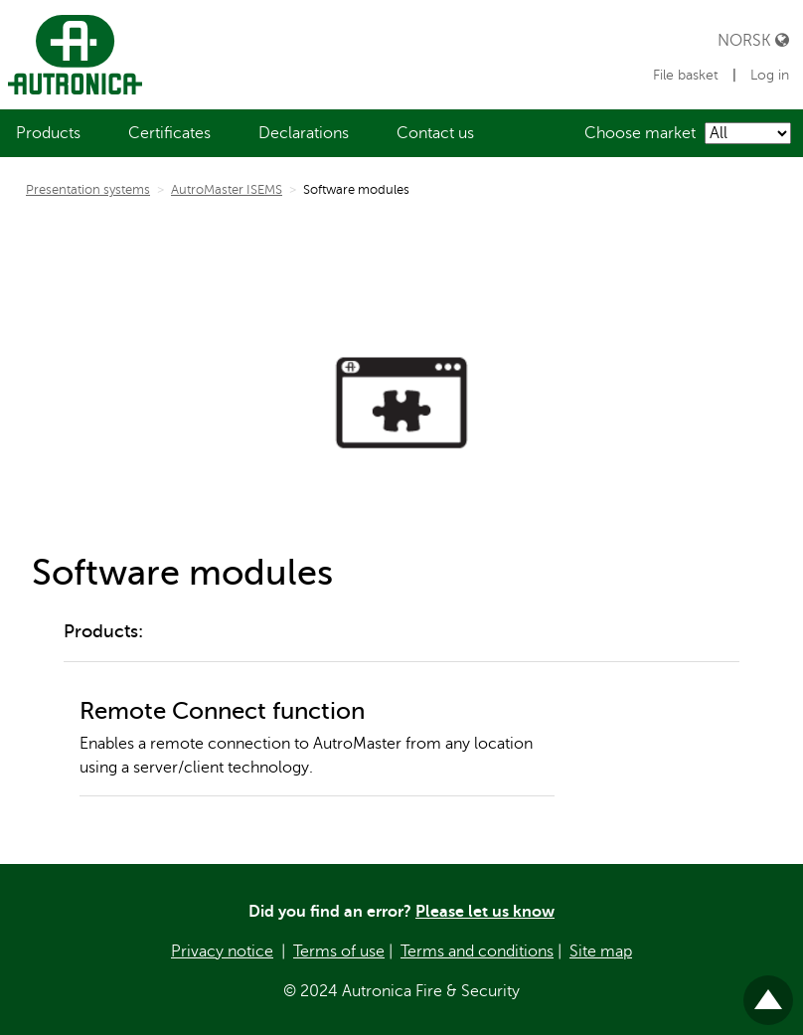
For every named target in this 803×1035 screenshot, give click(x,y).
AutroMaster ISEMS (226, 190)
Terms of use (339, 951)
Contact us (435, 133)
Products (48, 133)
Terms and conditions (477, 951)
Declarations (303, 133)
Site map (600, 951)
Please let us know (485, 912)
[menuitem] (48, 133)
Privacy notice (222, 951)
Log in (769, 75)
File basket (688, 75)
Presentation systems (88, 190)
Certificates (169, 133)
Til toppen (768, 991)
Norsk (753, 40)
